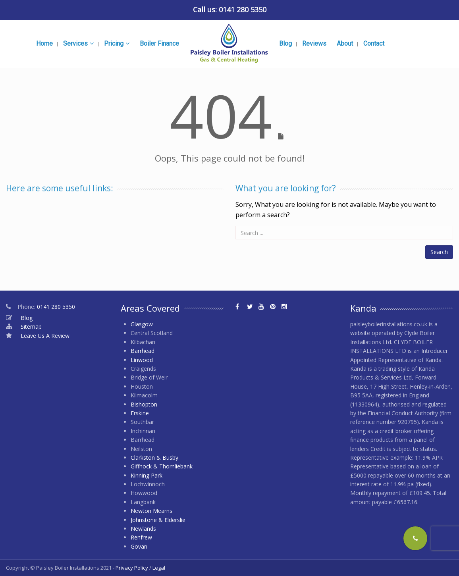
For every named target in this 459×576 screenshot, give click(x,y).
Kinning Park (146, 475)
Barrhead (142, 350)
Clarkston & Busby (154, 457)
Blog (27, 318)
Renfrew (141, 537)
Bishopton (144, 404)
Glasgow (142, 324)
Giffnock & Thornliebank (162, 466)
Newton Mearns (151, 510)
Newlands (143, 528)
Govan (139, 546)
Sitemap (31, 326)
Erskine (140, 413)
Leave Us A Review (45, 335)
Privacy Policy (132, 567)
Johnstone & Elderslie (158, 520)
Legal (158, 567)
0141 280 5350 (242, 9)
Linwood (142, 360)
